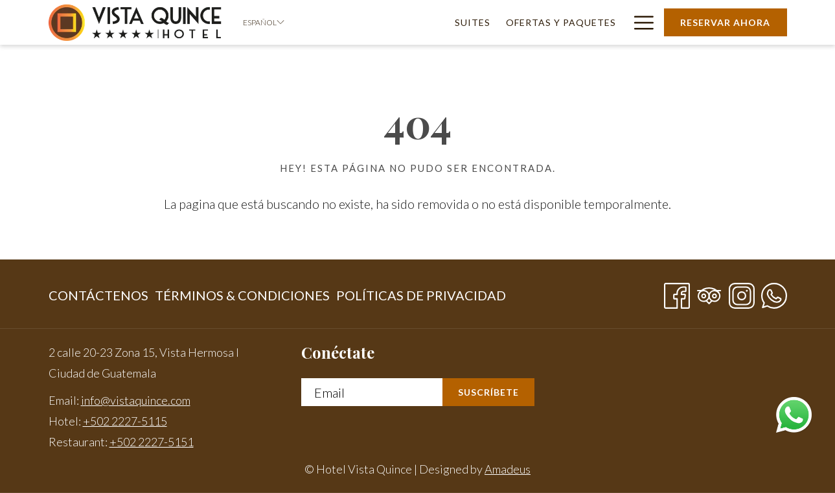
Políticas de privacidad (421, 295)
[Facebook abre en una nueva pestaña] (677, 291)
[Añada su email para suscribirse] (371, 392)
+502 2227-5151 (151, 442)
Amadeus (508, 469)
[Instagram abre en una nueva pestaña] (742, 291)
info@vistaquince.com (135, 400)
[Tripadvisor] (709, 291)
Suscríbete (488, 392)
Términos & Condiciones (242, 295)
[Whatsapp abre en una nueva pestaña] (774, 291)
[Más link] (639, 22)
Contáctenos (98, 295)
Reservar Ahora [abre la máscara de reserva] (725, 22)
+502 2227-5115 (125, 421)
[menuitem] (473, 22)
